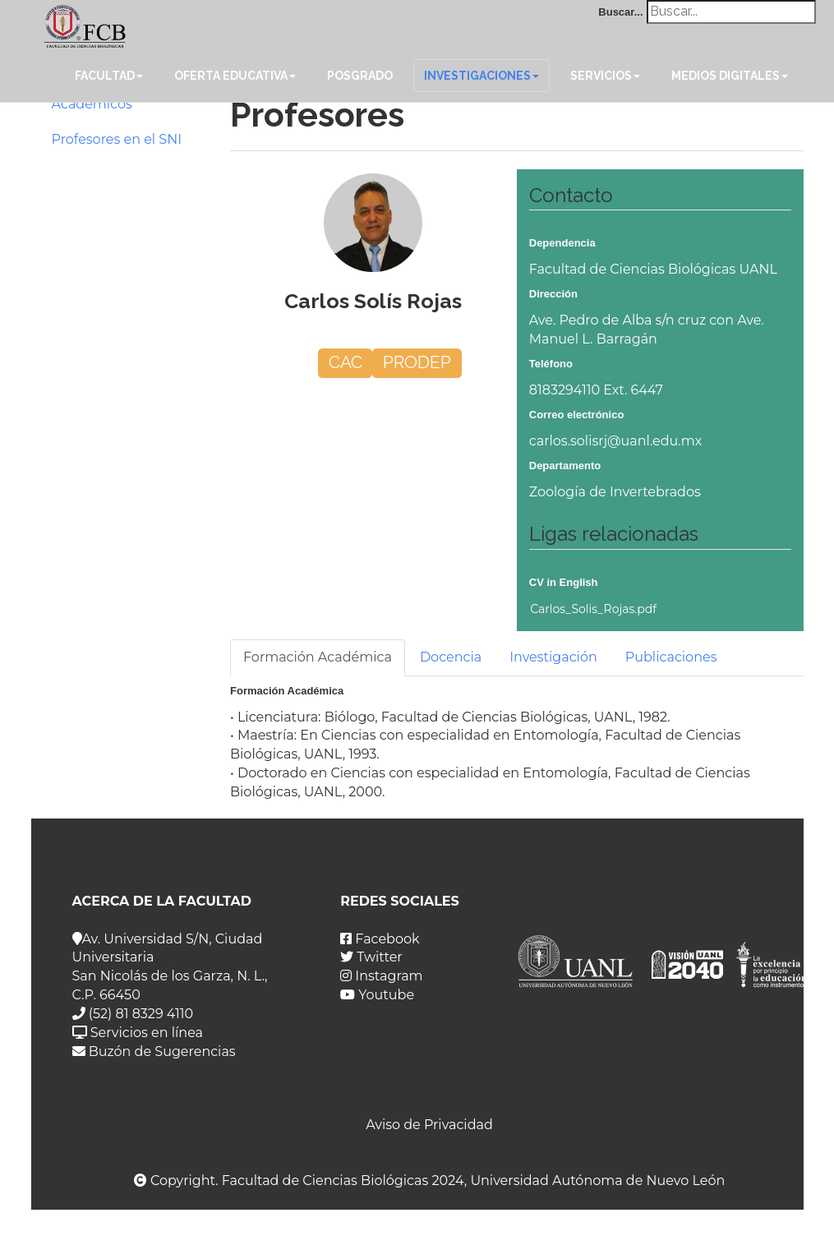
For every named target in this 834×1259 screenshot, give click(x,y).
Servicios (605, 75)
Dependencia (562, 243)
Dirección (553, 294)
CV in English (563, 582)
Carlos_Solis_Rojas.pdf (593, 609)
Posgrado (360, 75)
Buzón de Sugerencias (154, 1051)
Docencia (451, 657)
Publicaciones (671, 657)
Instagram (381, 976)
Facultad (109, 75)
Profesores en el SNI (117, 139)
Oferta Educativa (235, 75)
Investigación (553, 657)
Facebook (379, 939)
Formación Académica (317, 657)
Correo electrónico (576, 414)
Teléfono (551, 363)
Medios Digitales (729, 75)
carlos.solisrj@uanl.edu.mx (616, 441)
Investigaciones (481, 75)
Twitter (371, 957)
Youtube (377, 995)
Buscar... (620, 12)
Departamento (565, 465)
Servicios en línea (138, 1032)
